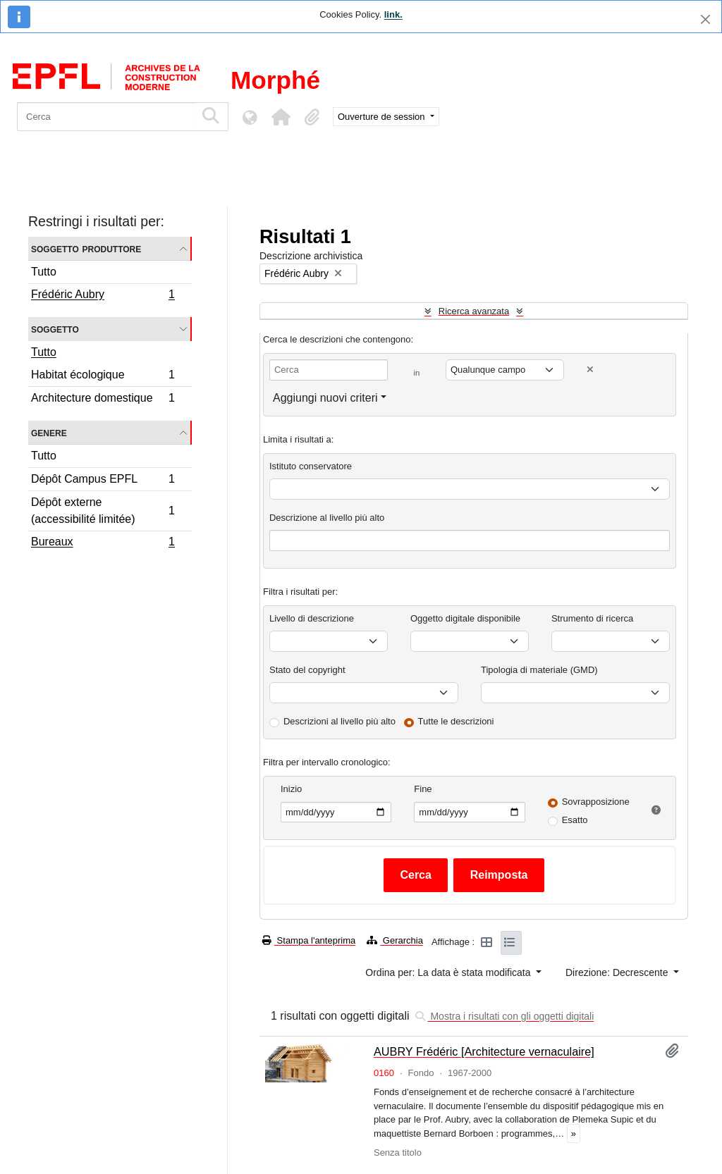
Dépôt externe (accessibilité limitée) (102, 510)
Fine (423, 789)
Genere (49, 432)
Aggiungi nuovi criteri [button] (325, 398)
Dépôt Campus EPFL (102, 481)
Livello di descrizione (311, 618)
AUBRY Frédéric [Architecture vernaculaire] (484, 1051)
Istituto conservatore (310, 466)
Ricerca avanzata (474, 311)
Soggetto (55, 328)
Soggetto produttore (86, 248)
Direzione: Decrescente (618, 972)
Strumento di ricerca (592, 618)
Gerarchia (395, 940)
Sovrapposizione (596, 801)
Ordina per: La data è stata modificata (449, 972)
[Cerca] (106, 116)
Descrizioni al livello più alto (339, 721)
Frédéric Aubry (102, 296)
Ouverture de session (382, 116)
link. (393, 14)
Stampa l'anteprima (308, 940)
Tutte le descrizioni (456, 721)
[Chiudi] (705, 19)
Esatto (575, 820)
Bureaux (102, 543)
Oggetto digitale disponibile (465, 618)
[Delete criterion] (590, 369)
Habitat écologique (102, 376)
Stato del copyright (307, 670)
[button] (280, 117)
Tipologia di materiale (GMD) (539, 670)
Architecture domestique (102, 399)
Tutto (43, 272)
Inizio (291, 789)
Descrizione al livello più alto (326, 517)
